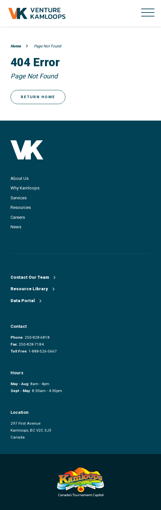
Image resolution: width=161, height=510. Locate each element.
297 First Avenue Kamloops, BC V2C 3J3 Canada (31, 430)
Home (19, 46)
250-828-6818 (37, 337)
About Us (20, 178)
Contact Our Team (33, 277)
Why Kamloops (25, 187)
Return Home (38, 97)
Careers (18, 217)
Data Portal (26, 300)
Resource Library (33, 288)
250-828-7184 (31, 344)
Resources (21, 207)
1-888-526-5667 (43, 351)
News (16, 226)
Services (19, 197)
